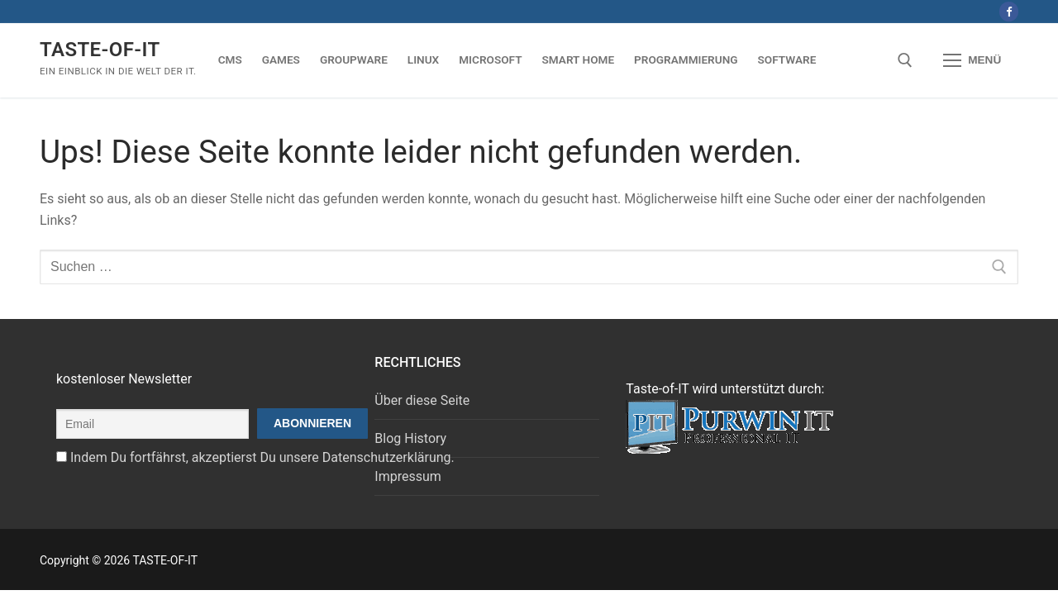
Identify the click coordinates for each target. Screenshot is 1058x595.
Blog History (410, 438)
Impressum (407, 476)
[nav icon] (972, 60)
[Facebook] (1008, 11)
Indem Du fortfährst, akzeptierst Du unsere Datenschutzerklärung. (262, 457)
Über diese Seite (421, 400)
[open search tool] (905, 60)
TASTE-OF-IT (100, 49)
